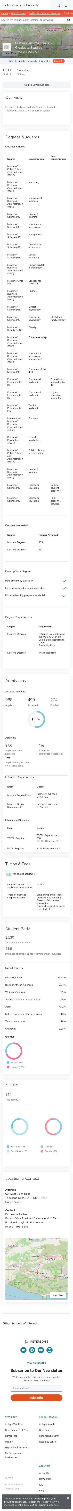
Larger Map (58, 1295)
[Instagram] (49, 1350)
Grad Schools (18, 13)
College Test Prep (14, 1424)
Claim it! (58, 61)
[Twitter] (23, 1350)
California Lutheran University (44, 13)
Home (4, 13)
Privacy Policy (12, 1484)
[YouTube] (41, 1350)
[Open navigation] (65, 5)
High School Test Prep (16, 1447)
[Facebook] (32, 1350)
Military (9, 1441)
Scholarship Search (49, 1436)
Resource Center (47, 1441)
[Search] (58, 5)
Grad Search (45, 1430)
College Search (47, 1424)
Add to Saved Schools (36, 85)
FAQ (41, 1484)
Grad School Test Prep (16, 1430)
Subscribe (36, 1398)
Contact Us (45, 1479)
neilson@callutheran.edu (28, 1222)
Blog (41, 1490)
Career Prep (11, 1436)
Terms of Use (12, 1488)
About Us (44, 1473)
